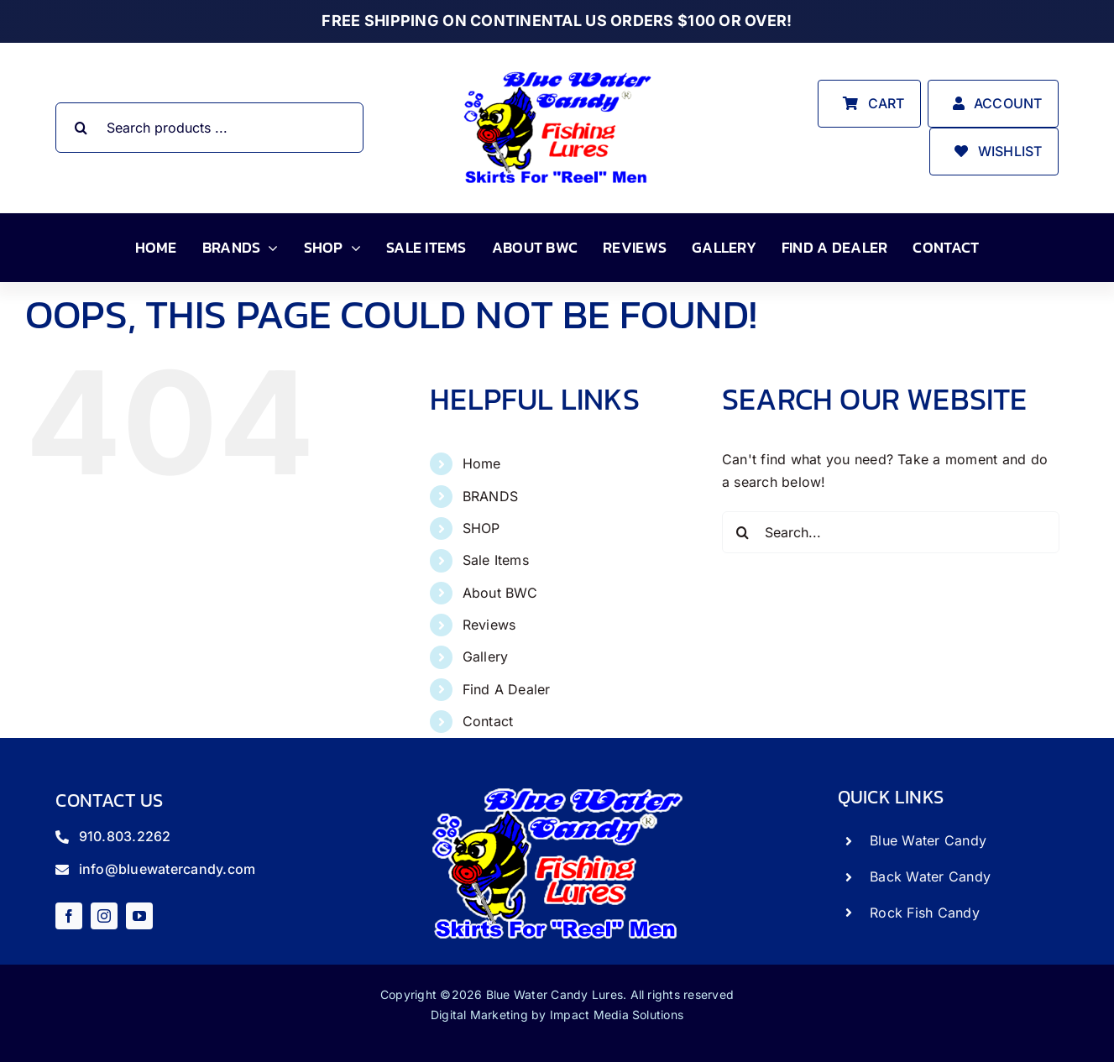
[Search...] (890, 532)
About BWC (500, 592)
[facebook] (68, 915)
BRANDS (490, 496)
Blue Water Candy (928, 840)
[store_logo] (557, 70)
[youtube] (139, 915)
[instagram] (104, 915)
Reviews (489, 624)
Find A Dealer (507, 689)
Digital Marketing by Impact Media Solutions (557, 1014)
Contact (488, 721)
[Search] (80, 127)
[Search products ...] (209, 127)
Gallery (486, 656)
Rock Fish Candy (925, 912)
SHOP (481, 528)
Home (482, 463)
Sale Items (496, 560)
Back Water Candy (930, 876)
